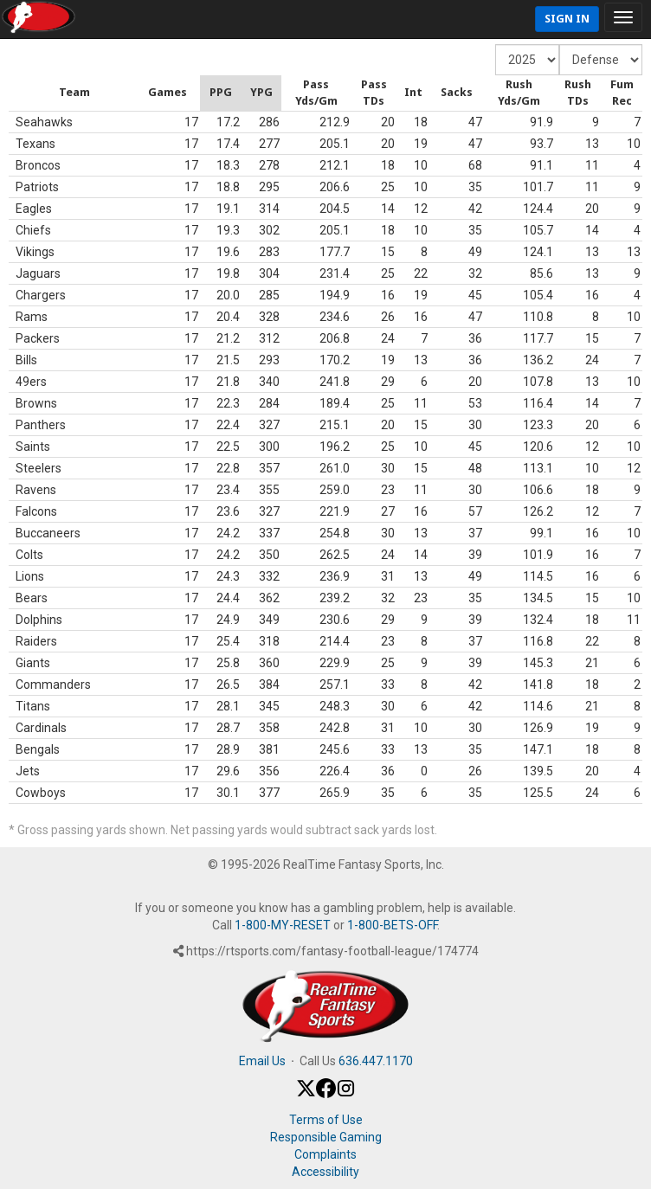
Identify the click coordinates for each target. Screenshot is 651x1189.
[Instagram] (346, 1094)
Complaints (325, 1154)
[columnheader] (11, 93)
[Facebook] (326, 1094)
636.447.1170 (375, 1061)
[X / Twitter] (306, 1094)
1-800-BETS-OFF (392, 925)
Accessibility (325, 1172)
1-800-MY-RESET (283, 925)
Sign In (567, 18)
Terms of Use (326, 1120)
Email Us (262, 1061)
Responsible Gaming (326, 1137)
